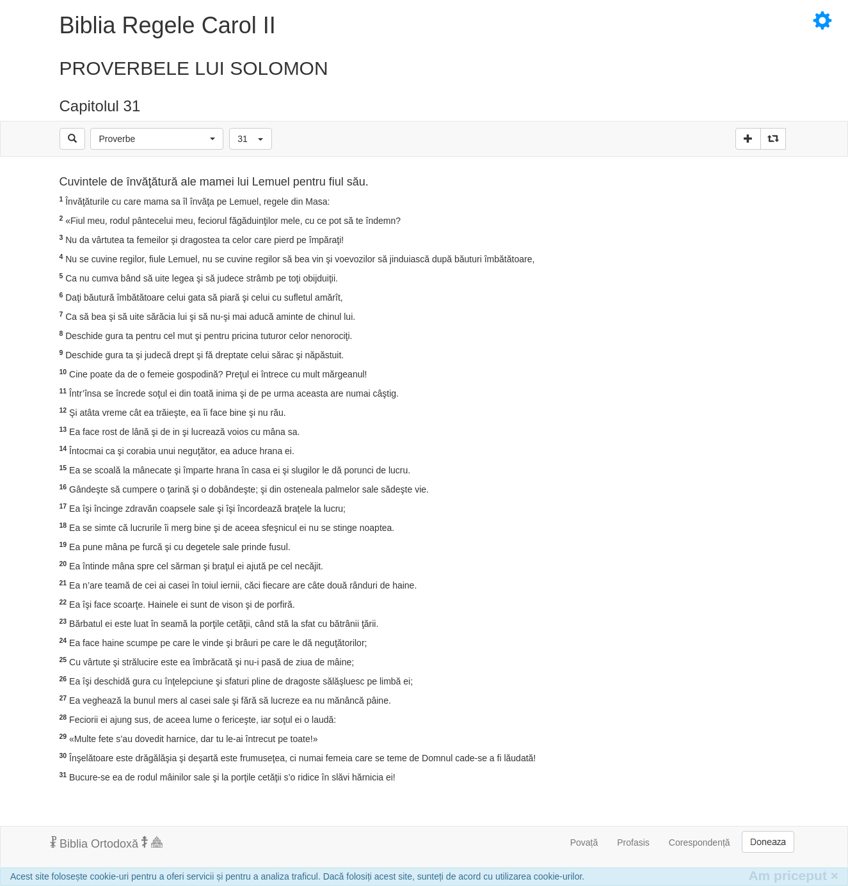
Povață (584, 842)
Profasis (633, 842)
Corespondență (699, 842)
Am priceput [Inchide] (793, 875)
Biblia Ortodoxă (106, 843)
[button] (156, 139)
